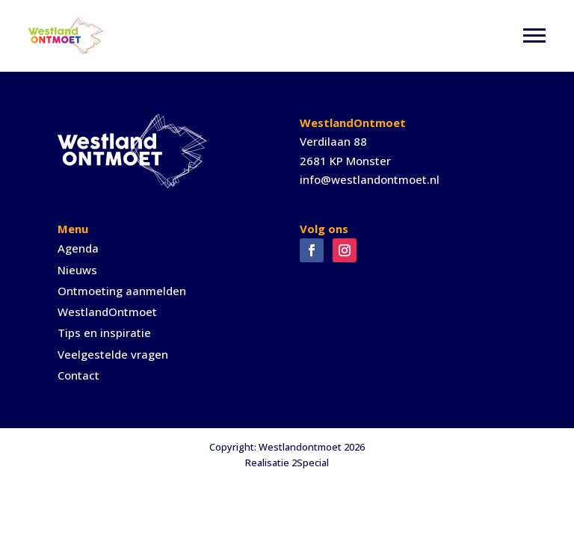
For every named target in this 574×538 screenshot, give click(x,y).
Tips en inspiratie (104, 332)
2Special (310, 462)
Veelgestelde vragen (113, 354)
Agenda (78, 248)
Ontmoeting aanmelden (122, 290)
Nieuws (77, 269)
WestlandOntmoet (107, 311)
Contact (78, 375)
